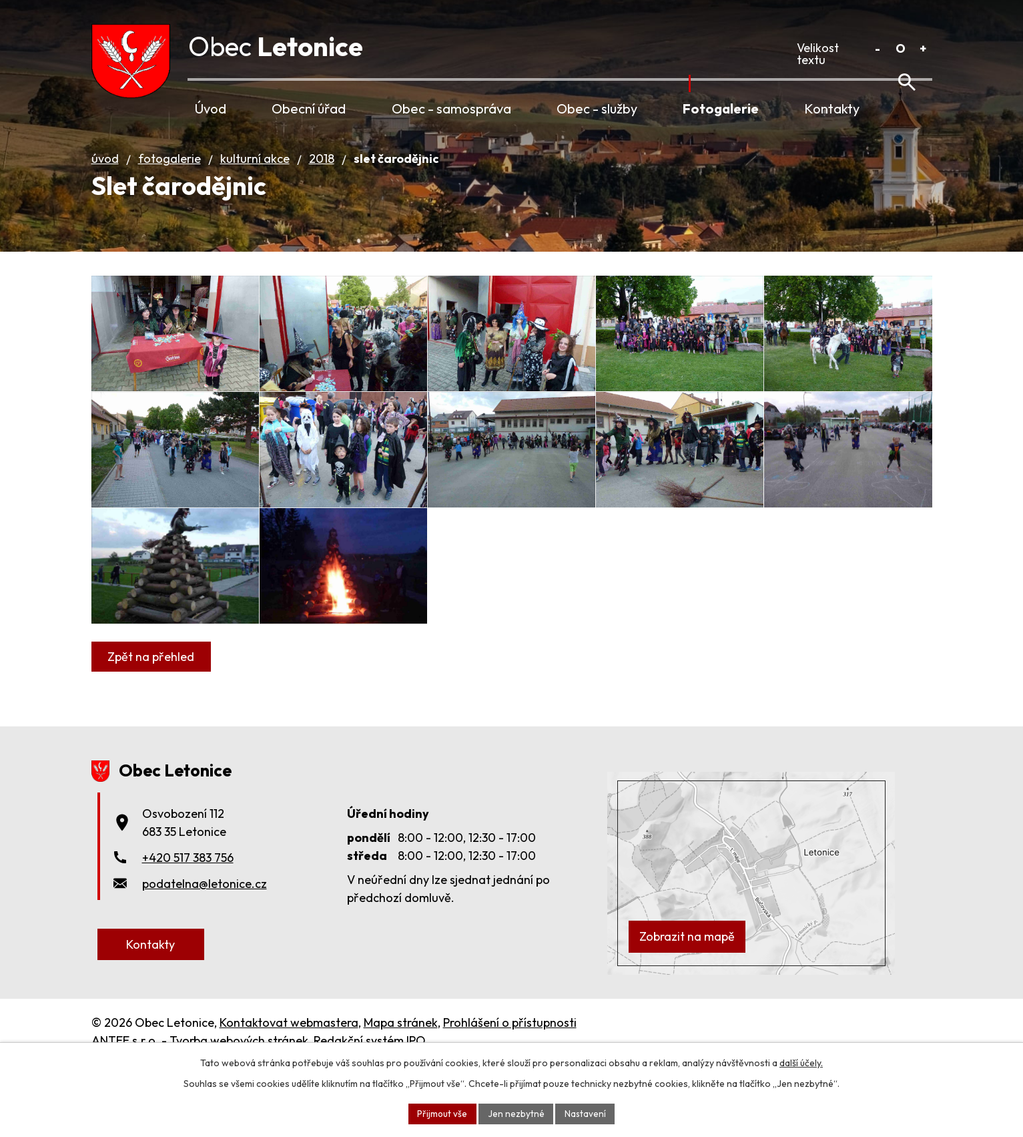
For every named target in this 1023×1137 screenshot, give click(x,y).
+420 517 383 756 (188, 929)
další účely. (801, 1062)
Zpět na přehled (152, 729)
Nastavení (586, 1113)
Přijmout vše (441, 1113)
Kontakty (832, 108)
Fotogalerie (721, 108)
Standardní (901, 48)
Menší (878, 48)
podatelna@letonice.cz (204, 955)
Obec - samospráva (451, 108)
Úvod (210, 108)
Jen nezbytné (516, 1113)
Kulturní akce (255, 177)
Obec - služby (597, 108)
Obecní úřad (309, 108)
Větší (923, 48)
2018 (321, 177)
